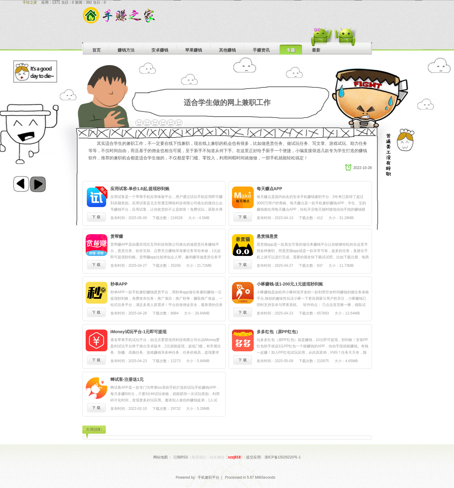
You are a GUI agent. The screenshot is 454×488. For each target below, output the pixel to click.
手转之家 (30, 2)
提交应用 (253, 457)
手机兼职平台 (208, 477)
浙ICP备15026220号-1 (283, 457)
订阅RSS (180, 457)
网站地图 (160, 457)
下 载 (96, 217)
